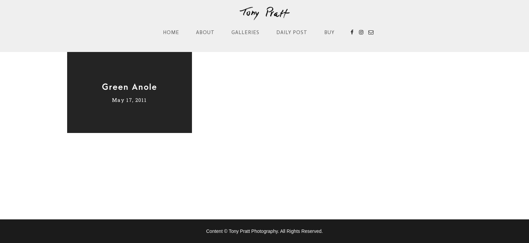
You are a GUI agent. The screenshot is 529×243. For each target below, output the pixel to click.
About (205, 32)
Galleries (245, 32)
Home (171, 32)
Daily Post (291, 32)
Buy (329, 32)
